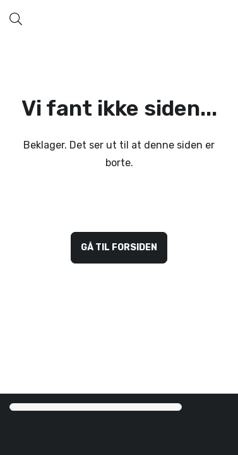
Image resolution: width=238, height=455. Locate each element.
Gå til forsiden (119, 247)
